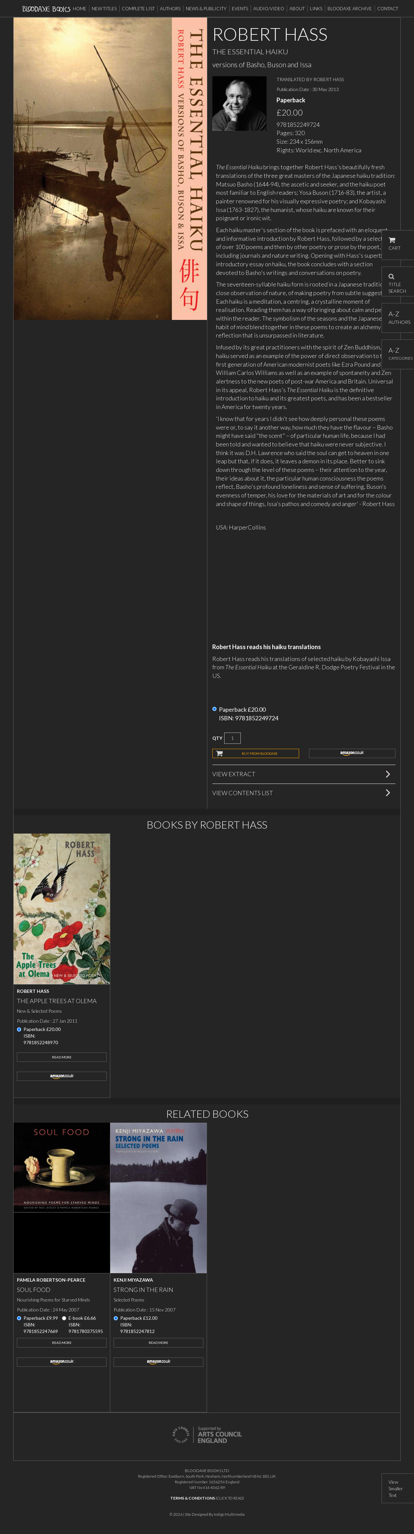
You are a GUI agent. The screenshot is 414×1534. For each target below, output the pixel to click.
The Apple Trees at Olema (57, 1000)
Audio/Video (268, 8)
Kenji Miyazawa (133, 1280)
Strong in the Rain (143, 1289)
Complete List (138, 8)
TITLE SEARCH (397, 281)
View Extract (233, 774)
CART (394, 244)
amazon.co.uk (352, 753)
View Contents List (242, 792)
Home (79, 8)
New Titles (104, 8)
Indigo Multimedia (229, 1514)
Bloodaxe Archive (350, 8)
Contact (387, 8)
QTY (217, 738)
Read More (62, 1057)
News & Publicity (206, 8)
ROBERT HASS (328, 79)
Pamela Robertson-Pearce (51, 1280)
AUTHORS (397, 317)
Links (316, 8)
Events (240, 8)
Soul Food (33, 1289)
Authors (170, 8)
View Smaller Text (395, 1488)
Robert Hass (33, 991)
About (297, 8)
